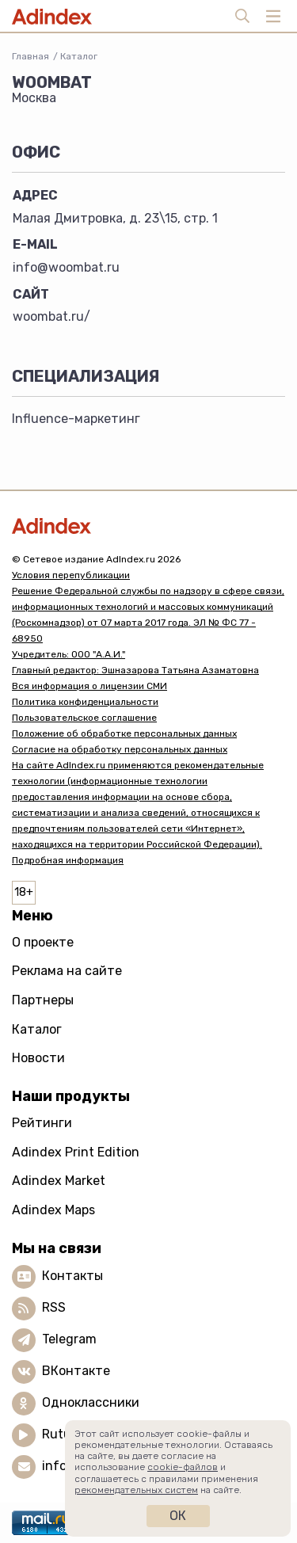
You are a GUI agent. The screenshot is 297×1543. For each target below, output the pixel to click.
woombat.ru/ (51, 316)
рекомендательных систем (136, 1489)
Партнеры (43, 1000)
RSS (54, 1307)
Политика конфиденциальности (85, 701)
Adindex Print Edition (75, 1152)
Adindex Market (58, 1180)
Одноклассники (90, 1402)
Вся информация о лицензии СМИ (89, 685)
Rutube (64, 1434)
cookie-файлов (182, 1467)
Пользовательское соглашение (84, 717)
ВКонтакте (76, 1370)
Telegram (69, 1339)
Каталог (78, 56)
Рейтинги (42, 1122)
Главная (30, 56)
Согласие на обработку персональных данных (119, 749)
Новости (38, 1057)
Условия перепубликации (71, 575)
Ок (177, 1515)
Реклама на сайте (67, 970)
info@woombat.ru (66, 267)
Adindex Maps (53, 1209)
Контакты (72, 1275)
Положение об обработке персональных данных (124, 733)
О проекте (43, 942)
